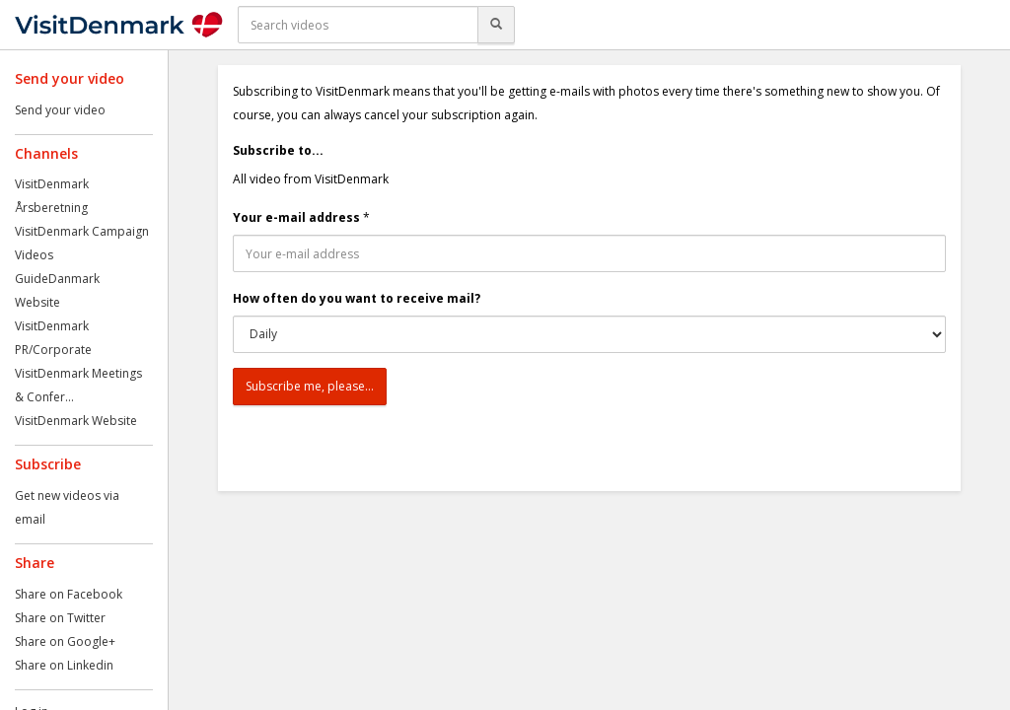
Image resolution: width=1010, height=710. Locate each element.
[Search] (496, 24)
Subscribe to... (278, 150)
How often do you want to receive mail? (356, 298)
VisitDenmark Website (76, 420)
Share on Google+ (65, 641)
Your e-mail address (296, 217)
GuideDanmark (57, 278)
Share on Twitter (60, 617)
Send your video (60, 110)
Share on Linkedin (64, 665)
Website (37, 302)
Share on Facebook (68, 594)
